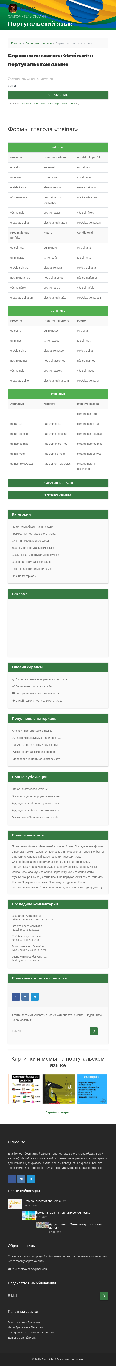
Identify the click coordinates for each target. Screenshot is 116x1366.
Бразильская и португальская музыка (36, 554)
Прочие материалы (24, 576)
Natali (26, 929)
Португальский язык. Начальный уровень (38, 846)
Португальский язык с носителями (35, 693)
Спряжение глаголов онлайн (32, 686)
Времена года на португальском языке (36, 796)
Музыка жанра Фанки (81, 872)
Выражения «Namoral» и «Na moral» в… (37, 817)
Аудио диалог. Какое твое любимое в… (37, 810)
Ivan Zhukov (29, 949)
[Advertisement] (42, 114)
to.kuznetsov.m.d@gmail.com (30, 1269)
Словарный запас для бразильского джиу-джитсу (71, 887)
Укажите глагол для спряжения (30, 78)
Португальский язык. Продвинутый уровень (49, 882)
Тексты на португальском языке (32, 568)
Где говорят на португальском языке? (36, 758)
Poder (42, 103)
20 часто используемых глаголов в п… (36, 737)
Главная (16, 43)
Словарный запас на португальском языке (54, 856)
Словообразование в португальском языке (39, 861)
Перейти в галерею (58, 1112)
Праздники (40, 851)
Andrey (26, 960)
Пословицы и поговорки (63, 851)
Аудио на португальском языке (66, 866)
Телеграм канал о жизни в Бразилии (31, 1332)
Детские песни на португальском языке (65, 877)
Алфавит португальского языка (32, 730)
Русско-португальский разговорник (34, 751)
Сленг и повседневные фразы (31, 540)
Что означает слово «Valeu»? (30, 789)
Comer (35, 103)
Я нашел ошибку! (58, 494)
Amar (28, 103)
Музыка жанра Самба (26, 877)
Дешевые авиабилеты (22, 1337)
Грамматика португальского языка (34, 533)
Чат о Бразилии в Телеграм (25, 1327)
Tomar (50, 103)
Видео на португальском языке (31, 561)
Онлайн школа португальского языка (37, 700)
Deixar (72, 103)
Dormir (64, 103)
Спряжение (58, 94)
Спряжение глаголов (39, 43)
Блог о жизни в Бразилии (24, 1322)
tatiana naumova (32, 919)
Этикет (69, 846)
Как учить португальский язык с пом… (36, 744)
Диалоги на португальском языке (33, 547)
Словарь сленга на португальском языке (39, 679)
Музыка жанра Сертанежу (50, 872)
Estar (22, 103)
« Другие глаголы (58, 482)
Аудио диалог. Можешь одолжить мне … (38, 803)
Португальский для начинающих (32, 526)
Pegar (56, 103)
